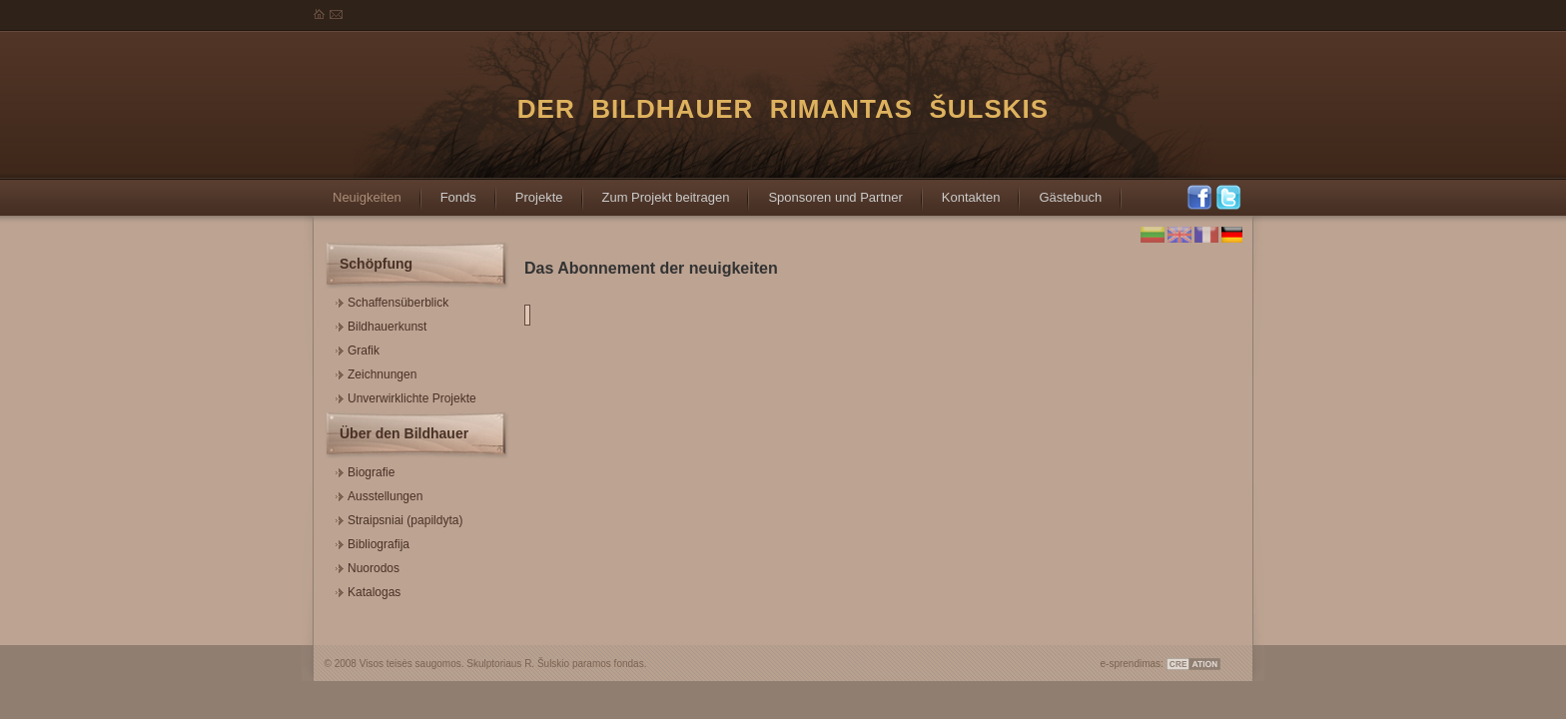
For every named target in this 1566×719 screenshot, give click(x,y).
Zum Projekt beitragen (656, 191)
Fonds (448, 191)
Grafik (358, 348)
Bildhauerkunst (381, 324)
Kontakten (961, 191)
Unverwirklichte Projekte (406, 395)
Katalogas (368, 589)
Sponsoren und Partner (825, 191)
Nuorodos (367, 565)
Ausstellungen (379, 493)
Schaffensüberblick (392, 300)
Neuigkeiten (357, 191)
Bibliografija (372, 541)
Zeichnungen (376, 371)
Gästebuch (1060, 191)
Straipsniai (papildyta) (399, 517)
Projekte (529, 191)
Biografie (365, 469)
